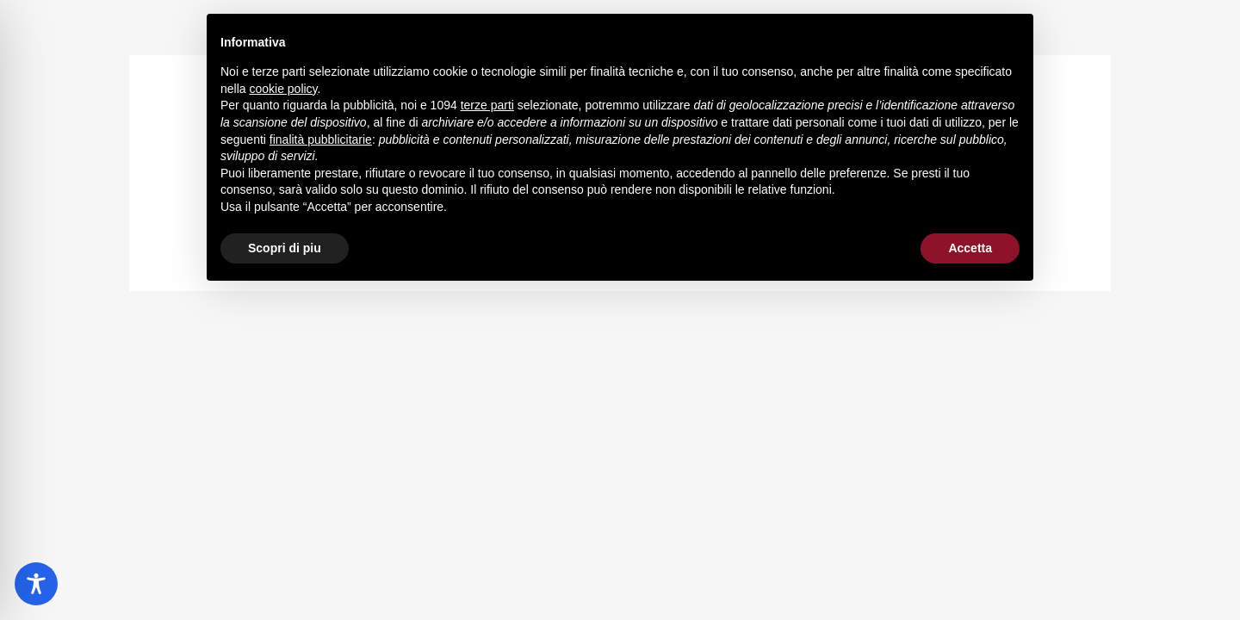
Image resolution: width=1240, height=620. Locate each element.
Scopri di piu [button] (284, 248)
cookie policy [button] (283, 89)
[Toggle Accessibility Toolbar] (36, 584)
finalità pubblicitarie (321, 139)
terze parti (487, 105)
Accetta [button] (970, 248)
